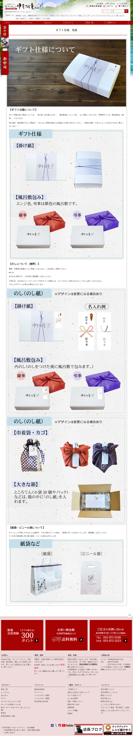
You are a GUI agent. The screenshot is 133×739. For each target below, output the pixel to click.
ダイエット (69, 23)
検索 (126, 11)
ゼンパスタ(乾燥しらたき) (11, 704)
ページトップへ (130, 615)
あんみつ (48, 23)
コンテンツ (105, 685)
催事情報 (71, 707)
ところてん (28, 23)
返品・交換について (75, 701)
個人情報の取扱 (34, 730)
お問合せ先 (105, 655)
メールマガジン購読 (41, 695)
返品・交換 (72, 655)
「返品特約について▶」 (77, 674)
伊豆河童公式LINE (41, 701)
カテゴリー (5, 685)
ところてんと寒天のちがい (111, 704)
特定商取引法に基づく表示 (15, 730)
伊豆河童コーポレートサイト (14, 727)
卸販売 (70, 713)
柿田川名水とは (107, 701)
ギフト (8, 23)
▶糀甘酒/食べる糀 (8, 716)
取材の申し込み (73, 704)
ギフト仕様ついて (74, 695)
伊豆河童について (107, 689)
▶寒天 (3, 713)
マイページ (39, 685)
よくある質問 (122, 4)
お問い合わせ (110, 4)
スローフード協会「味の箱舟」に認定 (115, 707)
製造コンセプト (107, 695)
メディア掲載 (73, 710)
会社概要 (99, 4)
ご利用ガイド (111, 23)
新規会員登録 (39, 689)
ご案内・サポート (75, 685)
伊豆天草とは (106, 698)
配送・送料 (39, 655)
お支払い (4, 655)
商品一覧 (89, 23)
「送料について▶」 (48, 671)
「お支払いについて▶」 (22, 664)
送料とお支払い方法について (78, 692)
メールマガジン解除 (41, 698)
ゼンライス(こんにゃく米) (11, 701)
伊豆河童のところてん (109, 692)
